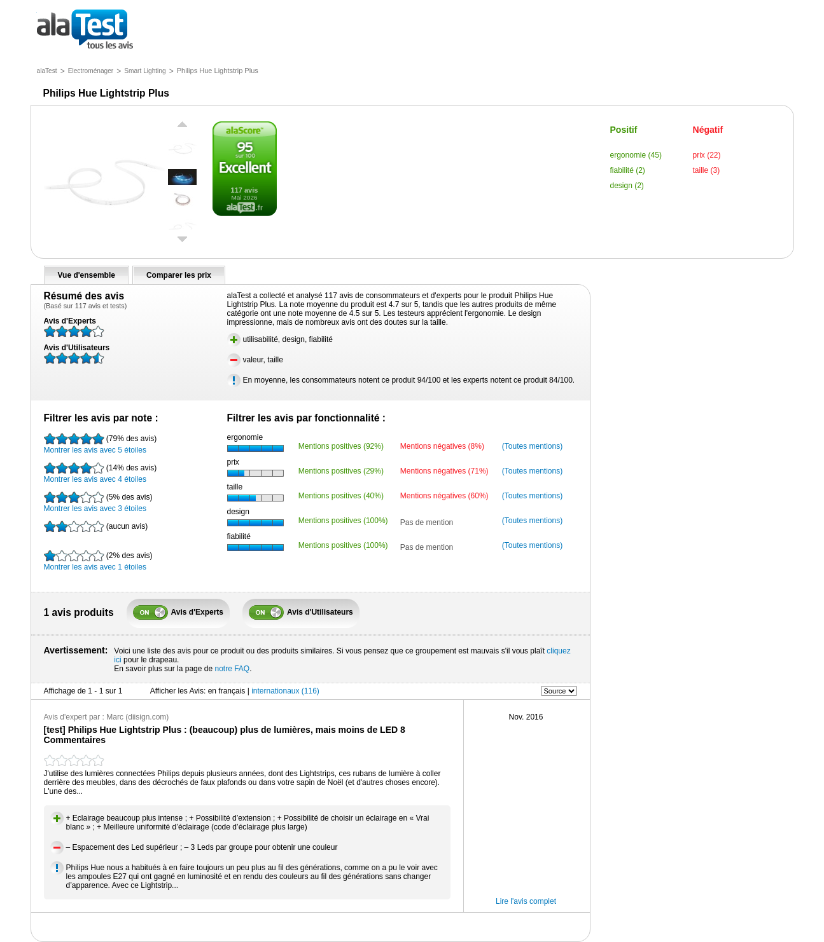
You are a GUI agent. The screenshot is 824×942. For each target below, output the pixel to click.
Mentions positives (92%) (341, 446)
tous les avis (85, 30)
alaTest (47, 70)
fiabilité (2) (627, 170)
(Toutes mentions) (532, 446)
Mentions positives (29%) (341, 471)
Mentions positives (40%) (341, 495)
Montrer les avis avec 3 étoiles (98, 502)
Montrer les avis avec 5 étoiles (100, 443)
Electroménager (91, 70)
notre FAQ (231, 668)
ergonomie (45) (636, 155)
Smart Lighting (144, 70)
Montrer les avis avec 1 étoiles (98, 560)
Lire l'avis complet (526, 901)
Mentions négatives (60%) (444, 495)
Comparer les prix (178, 275)
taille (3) (706, 170)
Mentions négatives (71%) (444, 471)
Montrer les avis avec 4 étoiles (100, 473)
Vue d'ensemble (86, 275)
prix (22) (707, 155)
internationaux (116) (285, 690)
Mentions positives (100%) (343, 520)
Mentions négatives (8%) (442, 446)
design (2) (627, 185)
